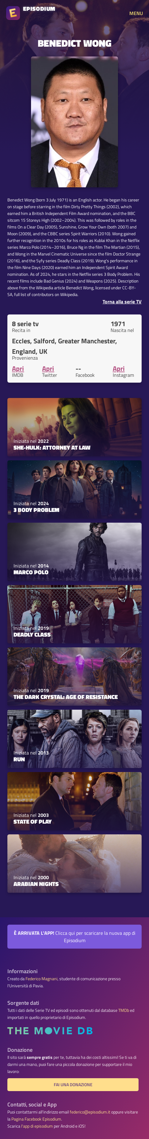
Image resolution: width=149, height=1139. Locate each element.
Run (19, 759)
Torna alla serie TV (122, 301)
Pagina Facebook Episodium (36, 1119)
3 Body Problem (36, 510)
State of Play (33, 821)
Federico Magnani (41, 978)
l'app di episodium (37, 1126)
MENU (136, 13)
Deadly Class (32, 634)
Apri (18, 368)
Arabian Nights (36, 884)
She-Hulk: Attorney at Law (52, 447)
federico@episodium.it (90, 1112)
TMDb (123, 1010)
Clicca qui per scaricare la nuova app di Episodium (74, 936)
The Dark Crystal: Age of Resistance (66, 697)
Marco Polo (31, 572)
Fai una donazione (73, 1084)
